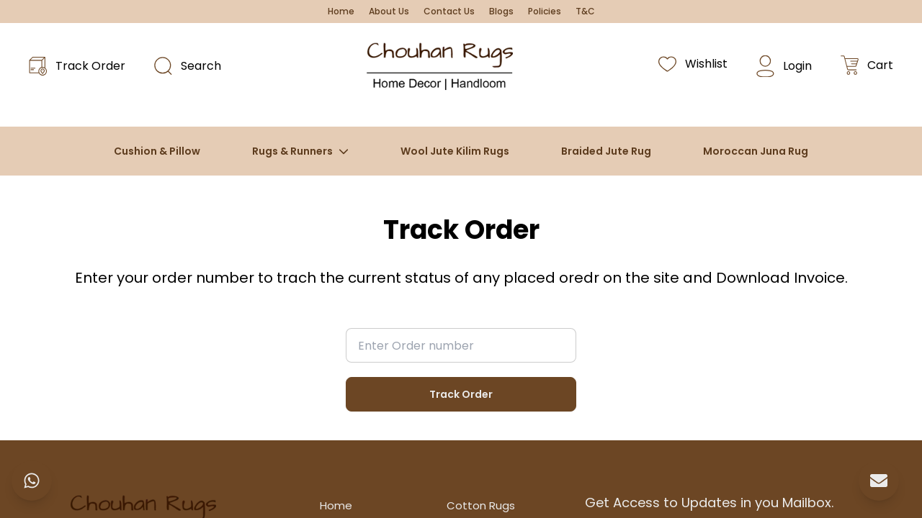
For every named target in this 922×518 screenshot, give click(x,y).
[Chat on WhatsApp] (32, 480)
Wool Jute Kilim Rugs (454, 151)
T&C (585, 11)
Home (341, 11)
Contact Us (449, 11)
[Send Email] (879, 480)
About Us (389, 11)
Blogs (501, 11)
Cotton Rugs (481, 505)
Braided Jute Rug (606, 151)
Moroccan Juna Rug (755, 151)
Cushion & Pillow (157, 151)
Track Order (461, 394)
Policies (544, 11)
